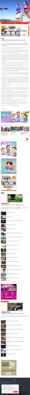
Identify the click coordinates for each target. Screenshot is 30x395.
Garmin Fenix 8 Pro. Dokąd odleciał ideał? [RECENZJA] (12, 261)
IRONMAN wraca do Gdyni (14, 132)
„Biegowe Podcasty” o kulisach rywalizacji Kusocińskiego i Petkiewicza (14, 329)
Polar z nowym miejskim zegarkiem (10, 212)
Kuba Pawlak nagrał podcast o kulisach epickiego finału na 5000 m (13, 345)
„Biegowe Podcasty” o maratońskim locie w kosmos (12, 333)
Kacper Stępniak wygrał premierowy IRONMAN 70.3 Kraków (24, 133)
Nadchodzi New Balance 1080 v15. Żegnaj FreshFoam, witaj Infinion (13, 265)
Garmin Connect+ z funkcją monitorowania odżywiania (12, 257)
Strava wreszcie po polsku (9, 216)
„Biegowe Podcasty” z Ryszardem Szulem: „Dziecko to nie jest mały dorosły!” (14, 337)
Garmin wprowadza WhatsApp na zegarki (10, 224)
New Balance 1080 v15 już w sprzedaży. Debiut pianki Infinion (13, 249)
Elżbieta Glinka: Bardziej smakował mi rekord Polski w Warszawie (12, 313)
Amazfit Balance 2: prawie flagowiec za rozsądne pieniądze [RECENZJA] (14, 220)
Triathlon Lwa (13, 41)
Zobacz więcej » (15, 281)
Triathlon (3, 38)
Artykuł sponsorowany (4, 203)
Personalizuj (5, 391)
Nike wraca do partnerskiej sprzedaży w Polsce (11, 253)
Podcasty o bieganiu (4, 301)
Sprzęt (2, 192)
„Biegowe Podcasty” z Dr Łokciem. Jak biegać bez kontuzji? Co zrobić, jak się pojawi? (15, 341)
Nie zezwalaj (10, 391)
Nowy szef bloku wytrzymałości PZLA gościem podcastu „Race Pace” (13, 349)
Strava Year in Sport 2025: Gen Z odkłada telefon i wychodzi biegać (13, 269)
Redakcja (8, 41)
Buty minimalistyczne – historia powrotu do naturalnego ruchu (12, 204)
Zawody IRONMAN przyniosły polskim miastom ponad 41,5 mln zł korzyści (4, 133)
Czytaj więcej (27, 210)
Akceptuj (16, 391)
